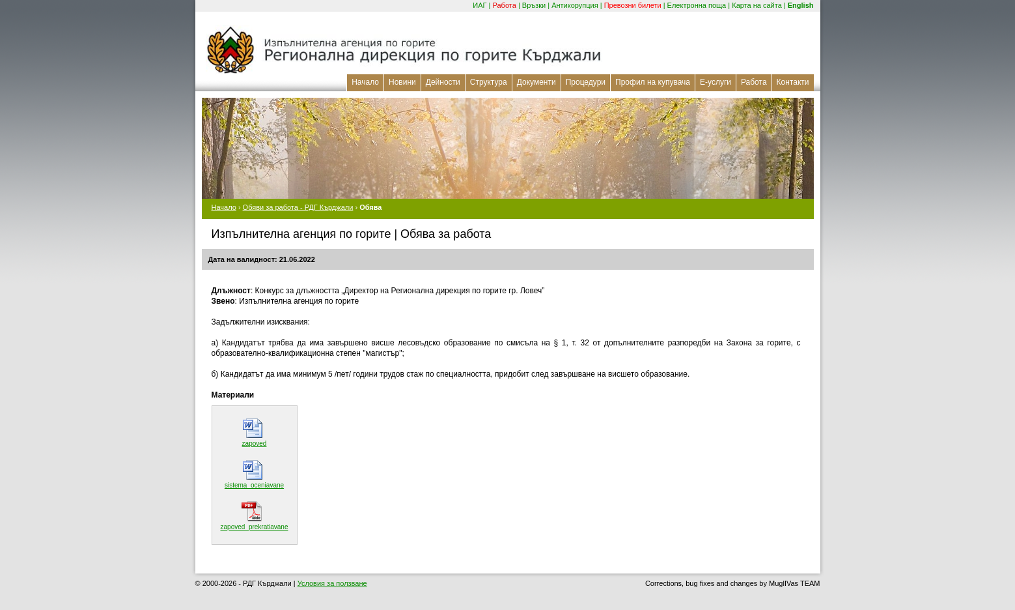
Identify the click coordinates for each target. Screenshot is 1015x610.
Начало (365, 82)
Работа (504, 5)
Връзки (534, 5)
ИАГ (479, 5)
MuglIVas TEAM (794, 583)
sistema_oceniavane (254, 485)
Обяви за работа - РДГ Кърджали (298, 207)
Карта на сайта (757, 5)
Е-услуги (715, 82)
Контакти (793, 82)
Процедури (585, 82)
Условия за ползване (332, 583)
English (801, 5)
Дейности (443, 82)
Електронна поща (697, 5)
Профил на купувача (652, 82)
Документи (536, 82)
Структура (488, 82)
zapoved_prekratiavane (254, 526)
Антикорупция (574, 5)
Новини (402, 82)
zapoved (254, 443)
